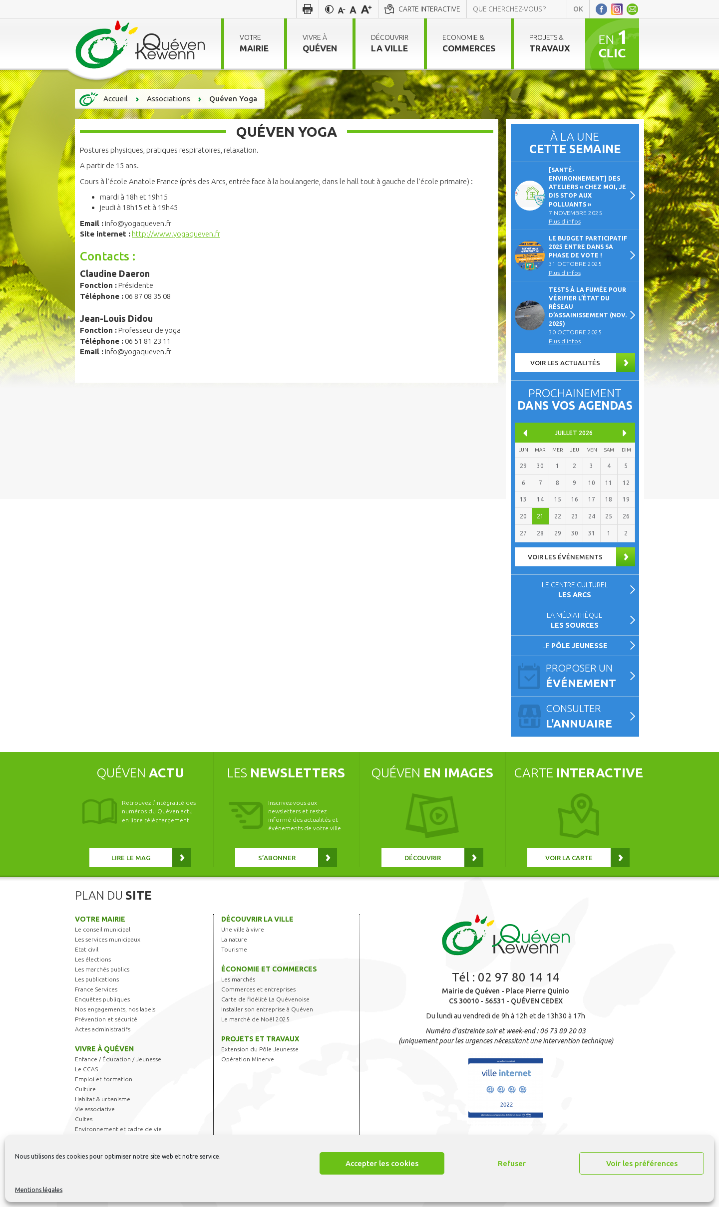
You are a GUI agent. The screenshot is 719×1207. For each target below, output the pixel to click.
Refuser (512, 1163)
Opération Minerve (247, 1059)
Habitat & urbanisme (102, 1099)
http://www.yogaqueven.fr (176, 234)
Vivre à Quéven (104, 1049)
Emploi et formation (103, 1079)
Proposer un (588, 676)
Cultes (83, 1119)
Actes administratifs (102, 1029)
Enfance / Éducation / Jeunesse (118, 1059)
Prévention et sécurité (106, 1019)
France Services (96, 989)
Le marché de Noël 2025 (255, 1019)
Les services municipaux (107, 939)
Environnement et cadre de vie (118, 1129)
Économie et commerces (269, 969)
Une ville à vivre (242, 929)
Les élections (93, 959)
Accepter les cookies (382, 1163)
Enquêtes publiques (102, 999)
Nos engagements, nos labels (115, 1009)
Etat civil (86, 949)
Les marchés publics (102, 969)
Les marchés (238, 979)
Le (575, 646)
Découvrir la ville (257, 919)
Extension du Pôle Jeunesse (260, 1049)
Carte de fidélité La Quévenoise (265, 999)
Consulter (588, 717)
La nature (234, 939)
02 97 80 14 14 (519, 977)
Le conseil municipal (102, 929)
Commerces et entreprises (258, 989)
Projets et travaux (260, 1039)
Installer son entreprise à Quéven (267, 1009)
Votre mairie (100, 919)
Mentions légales (38, 1190)
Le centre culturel (575, 590)
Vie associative (95, 1109)
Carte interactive (429, 9)
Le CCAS (86, 1069)
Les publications (97, 979)
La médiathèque (575, 620)
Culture (85, 1089)
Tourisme (234, 949)
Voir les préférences (642, 1163)
